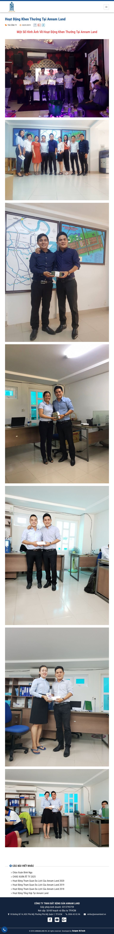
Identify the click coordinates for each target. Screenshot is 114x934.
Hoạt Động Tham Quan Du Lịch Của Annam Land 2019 (38, 884)
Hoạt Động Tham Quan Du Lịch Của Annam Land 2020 (38, 880)
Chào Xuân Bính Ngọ (22, 872)
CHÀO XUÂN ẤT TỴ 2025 (24, 876)
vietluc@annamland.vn (96, 914)
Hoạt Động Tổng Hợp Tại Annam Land (30, 893)
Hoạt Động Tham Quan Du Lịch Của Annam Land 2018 (38, 889)
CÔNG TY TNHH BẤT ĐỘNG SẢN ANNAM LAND (57, 903)
